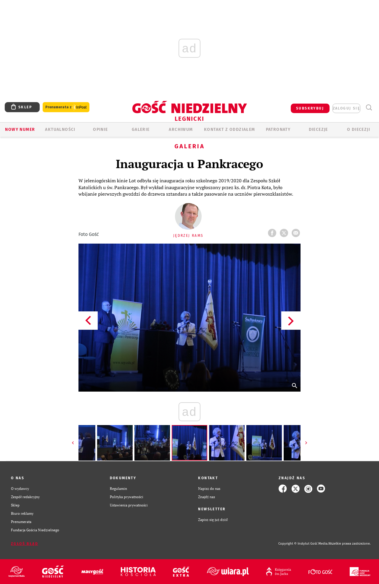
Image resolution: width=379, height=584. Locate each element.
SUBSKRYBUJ (310, 108)
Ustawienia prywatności (129, 505)
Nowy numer (20, 129)
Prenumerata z (66, 107)
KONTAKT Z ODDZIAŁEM (229, 129)
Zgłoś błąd (24, 544)
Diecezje (318, 129)
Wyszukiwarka (368, 107)
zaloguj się (346, 108)
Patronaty (278, 129)
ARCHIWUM (181, 129)
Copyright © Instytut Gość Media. (303, 544)
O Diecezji (358, 129)
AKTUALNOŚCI (60, 129)
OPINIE (100, 129)
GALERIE (141, 129)
